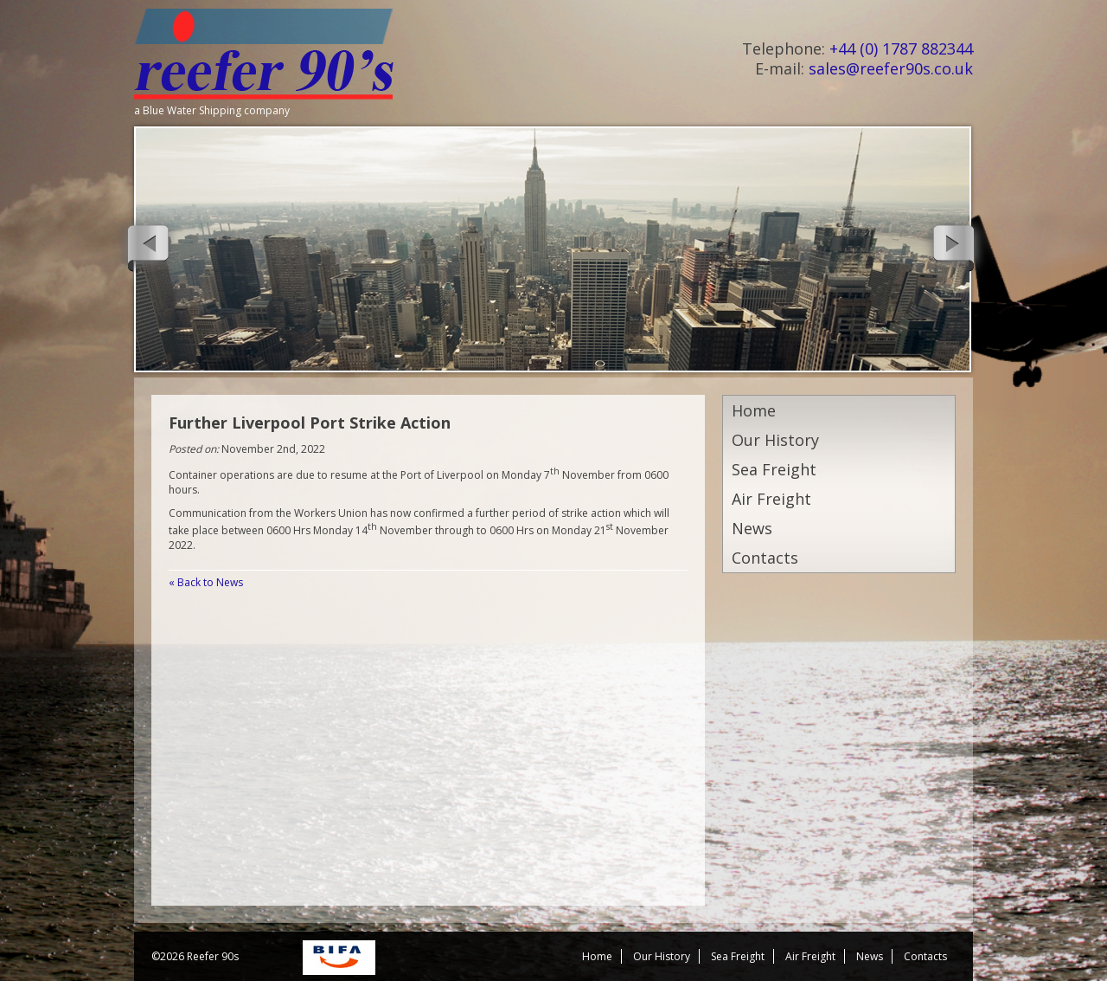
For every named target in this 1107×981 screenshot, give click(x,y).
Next (955, 246)
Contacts (765, 557)
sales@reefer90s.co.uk (891, 68)
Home (754, 410)
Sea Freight (774, 469)
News (752, 528)
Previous (146, 246)
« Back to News (206, 582)
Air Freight (771, 498)
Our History (775, 439)
